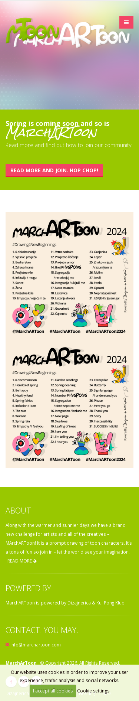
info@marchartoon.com (35, 645)
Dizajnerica (79, 603)
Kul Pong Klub (110, 603)
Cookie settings (93, 691)
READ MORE (22, 561)
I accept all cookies (53, 691)
